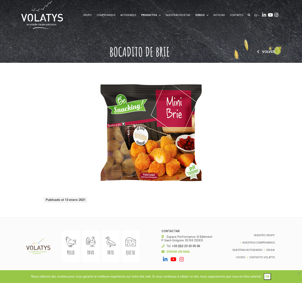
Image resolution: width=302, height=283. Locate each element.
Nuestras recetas (178, 15)
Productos (151, 15)
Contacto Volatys (262, 257)
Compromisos (106, 15)
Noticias (219, 15)
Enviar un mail (178, 252)
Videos (201, 15)
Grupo (87, 15)
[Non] (299, 273)
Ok (267, 276)
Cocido (240, 257)
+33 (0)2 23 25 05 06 (186, 246)
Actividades (128, 15)
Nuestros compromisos (258, 242)
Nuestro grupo (264, 235)
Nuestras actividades (247, 249)
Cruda (270, 249)
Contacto (236, 15)
